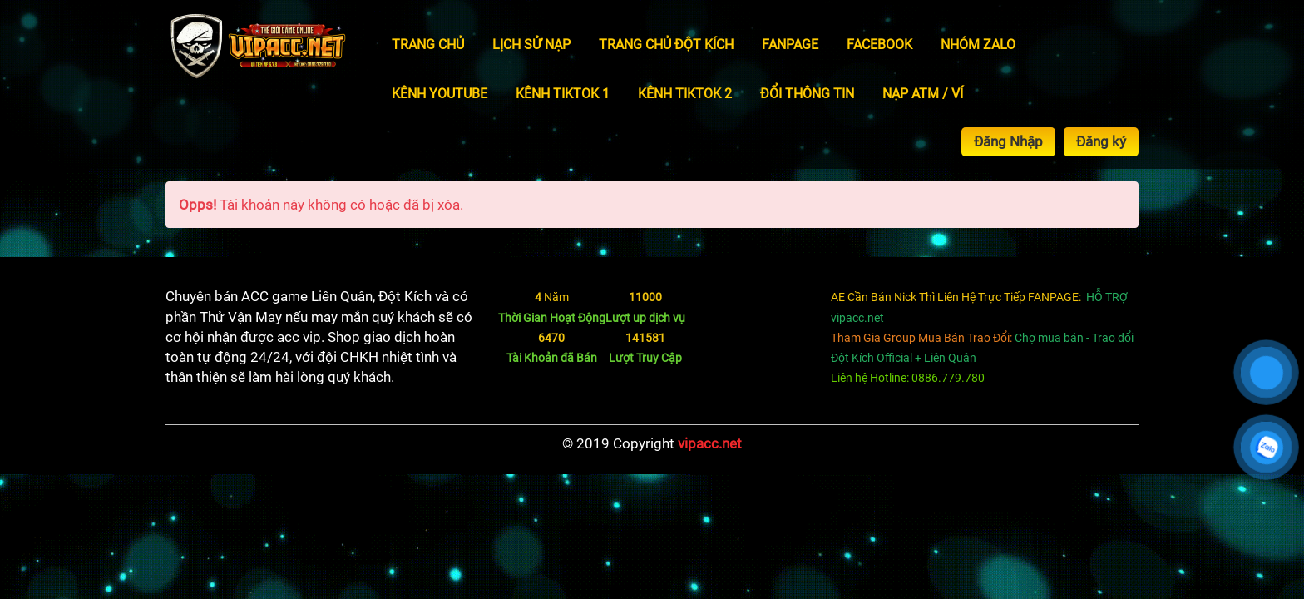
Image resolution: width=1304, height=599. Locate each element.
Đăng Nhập (1008, 141)
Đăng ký (1101, 141)
